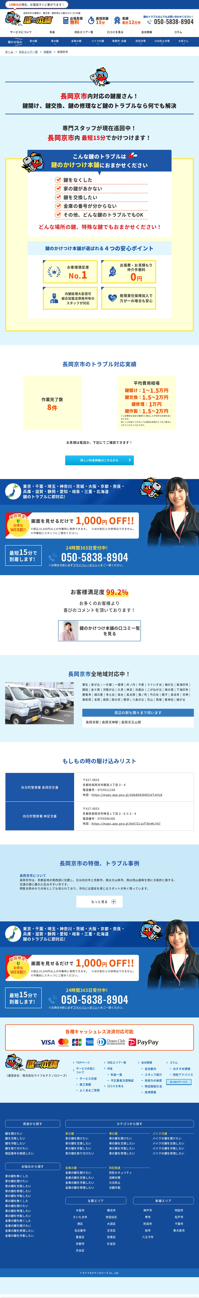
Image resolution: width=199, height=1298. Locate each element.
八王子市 (148, 1241)
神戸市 (147, 1215)
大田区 (111, 1228)
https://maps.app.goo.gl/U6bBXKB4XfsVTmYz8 (127, 799)
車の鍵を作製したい (18, 1220)
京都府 (48, 52)
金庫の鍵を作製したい (19, 1240)
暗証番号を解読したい (19, 1157)
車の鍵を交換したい (122, 1148)
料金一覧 (116, 1079)
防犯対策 (141, 41)
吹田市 (179, 1215)
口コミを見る (115, 32)
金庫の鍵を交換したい (79, 1182)
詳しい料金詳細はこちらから (99, 461)
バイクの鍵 (97, 41)
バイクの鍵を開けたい (167, 1143)
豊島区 (80, 1241)
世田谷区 (111, 1221)
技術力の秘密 (153, 1085)
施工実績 (85, 1089)
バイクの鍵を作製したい (168, 1153)
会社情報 (146, 32)
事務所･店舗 (119, 41)
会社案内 (150, 1073)
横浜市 (111, 1215)
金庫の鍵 (76, 41)
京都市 (80, 1248)
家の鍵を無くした (16, 1180)
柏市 (148, 1235)
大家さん (183, 41)
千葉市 (179, 1228)
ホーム (9, 52)
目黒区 (111, 1241)
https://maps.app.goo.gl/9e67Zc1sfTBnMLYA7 (126, 828)
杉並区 (111, 1248)
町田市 (147, 1228)
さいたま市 (80, 1221)
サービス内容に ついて (85, 1074)
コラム (178, 32)
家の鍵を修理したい (18, 1195)
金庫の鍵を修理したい (19, 1235)
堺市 (148, 1221)
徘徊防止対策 (162, 41)
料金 (52, 32)
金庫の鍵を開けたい (18, 1230)
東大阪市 (179, 1235)
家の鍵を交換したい (18, 1190)
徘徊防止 (115, 1187)
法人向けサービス (179, 1086)
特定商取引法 (153, 1090)
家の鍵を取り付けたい (79, 1157)
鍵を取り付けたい (16, 1153)
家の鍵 (33, 41)
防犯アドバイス (183, 1079)
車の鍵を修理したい (18, 1215)
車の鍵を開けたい (16, 1210)
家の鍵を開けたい (16, 1185)
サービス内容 (88, 1083)
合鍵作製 (115, 1192)
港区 (80, 1228)
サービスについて (21, 32)
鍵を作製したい (15, 1148)
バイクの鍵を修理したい (168, 1157)
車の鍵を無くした (16, 1205)
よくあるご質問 (90, 1094)
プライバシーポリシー (86, 568)
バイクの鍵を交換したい (168, 1148)
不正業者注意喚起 (122, 1085)
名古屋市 (80, 1235)
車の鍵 (55, 41)
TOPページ (83, 1067)
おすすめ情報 (181, 1073)
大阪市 (80, 1215)
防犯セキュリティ (120, 1177)
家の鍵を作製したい (18, 1200)
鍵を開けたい (13, 1138)
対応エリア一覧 (83, 32)
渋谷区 (80, 1255)
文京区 (111, 1235)
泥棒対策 (115, 1182)
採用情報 (150, 1096)
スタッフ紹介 (153, 1079)
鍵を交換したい (15, 1143)
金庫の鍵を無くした (18, 1225)
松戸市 (179, 1221)
